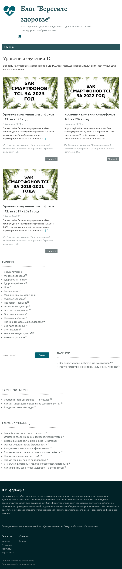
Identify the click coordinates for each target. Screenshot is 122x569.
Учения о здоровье (15, 337)
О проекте (7, 545)
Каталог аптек (12, 290)
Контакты (7, 548)
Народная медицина (16, 302)
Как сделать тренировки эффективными (26, 448)
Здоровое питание (15, 279)
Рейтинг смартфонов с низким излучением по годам (88, 366)
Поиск (42, 355)
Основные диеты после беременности (25, 444)
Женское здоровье (15, 275)
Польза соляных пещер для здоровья (25, 459)
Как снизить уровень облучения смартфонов (84, 362)
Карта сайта (8, 552)
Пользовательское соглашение (18, 560)
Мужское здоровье (15, 298)
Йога (7, 287)
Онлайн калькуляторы (17, 306)
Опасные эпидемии (15, 314)
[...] (46, 138)
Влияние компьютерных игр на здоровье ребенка (32, 452)
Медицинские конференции (20, 294)
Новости (6, 541)
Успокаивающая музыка (19, 333)
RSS (24, 541)
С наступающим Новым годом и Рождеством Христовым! (36, 463)
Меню (8, 47)
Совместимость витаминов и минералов (26, 399)
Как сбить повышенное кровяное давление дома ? (32, 403)
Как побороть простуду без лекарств (24, 432)
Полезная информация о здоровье (24, 321)
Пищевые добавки (15, 317)
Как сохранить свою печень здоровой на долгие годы (34, 467)
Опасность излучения (17, 310)
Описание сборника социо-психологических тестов (33, 436)
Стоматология (12, 329)
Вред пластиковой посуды (19, 407)
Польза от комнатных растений (21, 455)
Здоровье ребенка (15, 283)
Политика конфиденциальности (18, 564)
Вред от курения (13, 271)
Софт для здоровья (15, 325)
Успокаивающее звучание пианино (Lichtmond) (30, 440)
